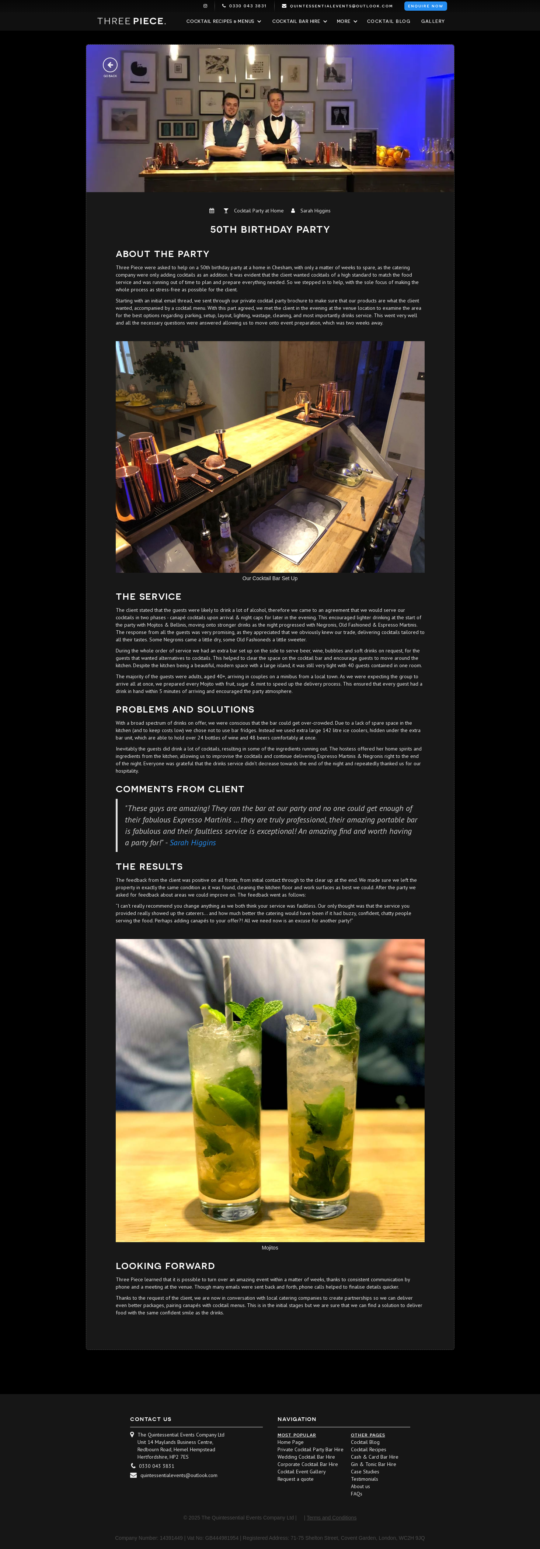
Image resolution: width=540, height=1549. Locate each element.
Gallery (433, 21)
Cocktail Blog (365, 1442)
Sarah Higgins (193, 842)
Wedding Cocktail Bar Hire (306, 1456)
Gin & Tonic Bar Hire (373, 1464)
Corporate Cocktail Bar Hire (308, 1464)
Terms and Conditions (331, 1518)
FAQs (356, 1493)
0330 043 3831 (156, 1466)
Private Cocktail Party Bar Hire (311, 1449)
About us (360, 1486)
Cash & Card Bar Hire (374, 1456)
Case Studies (365, 1471)
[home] (132, 21)
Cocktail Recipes (368, 1449)
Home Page (291, 1442)
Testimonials (364, 1479)
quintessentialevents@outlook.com (178, 1475)
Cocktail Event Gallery (302, 1471)
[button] (223, 21)
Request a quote (296, 1479)
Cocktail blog (389, 21)
